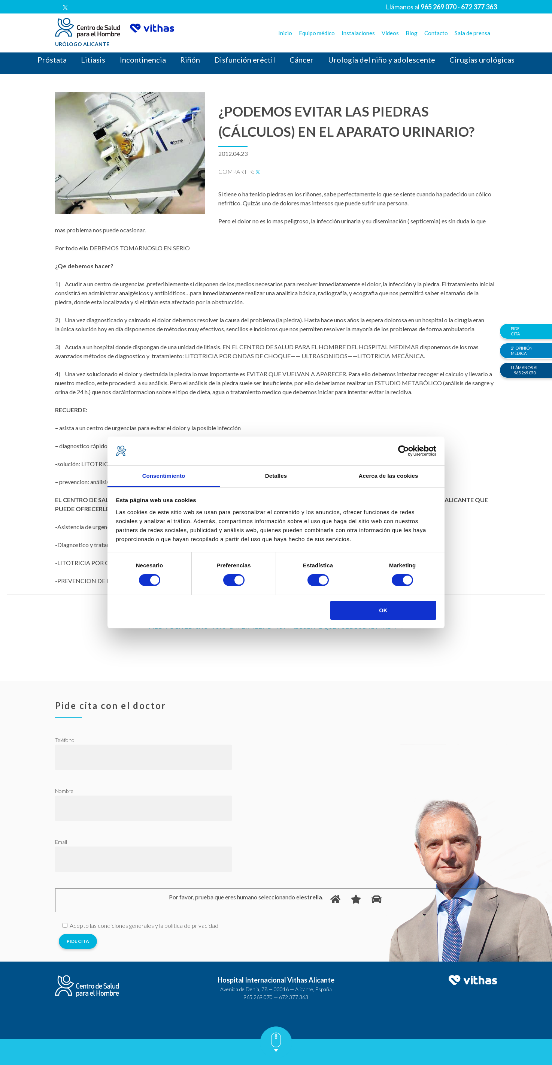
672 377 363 (293, 997)
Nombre (64, 791)
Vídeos (390, 33)
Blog (412, 33)
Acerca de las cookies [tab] (388, 476)
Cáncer (301, 59)
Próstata (52, 59)
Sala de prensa (472, 33)
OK (383, 610)
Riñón (190, 59)
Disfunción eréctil (244, 59)
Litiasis (93, 59)
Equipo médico (317, 33)
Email (61, 842)
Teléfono (65, 740)
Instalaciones (358, 33)
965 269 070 (258, 997)
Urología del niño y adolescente (381, 59)
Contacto (436, 33)
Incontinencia (143, 59)
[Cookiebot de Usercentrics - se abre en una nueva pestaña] (403, 450)
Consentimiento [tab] (163, 476)
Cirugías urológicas (482, 59)
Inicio (285, 33)
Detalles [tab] (276, 476)
